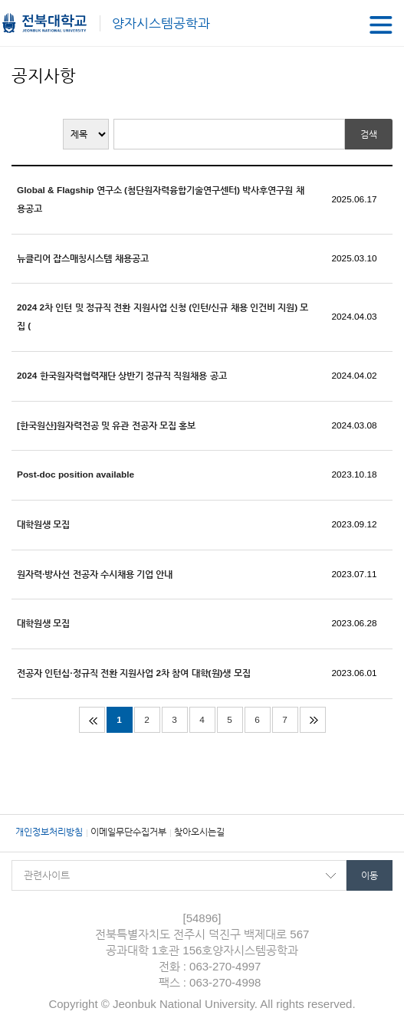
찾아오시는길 (199, 831)
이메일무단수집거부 (128, 831)
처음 (92, 720)
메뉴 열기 (381, 24)
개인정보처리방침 (49, 831)
